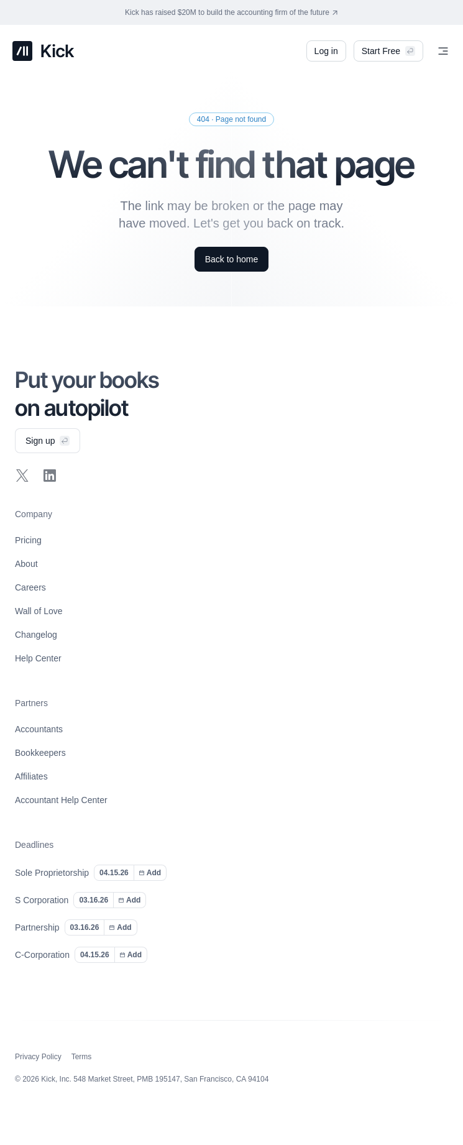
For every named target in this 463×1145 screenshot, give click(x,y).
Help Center (38, 658)
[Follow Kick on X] (22, 475)
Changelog (36, 635)
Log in (326, 48)
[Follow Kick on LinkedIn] (49, 475)
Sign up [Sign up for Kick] (47, 441)
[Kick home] (43, 51)
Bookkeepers (40, 753)
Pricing (28, 540)
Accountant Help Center (61, 800)
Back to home (232, 259)
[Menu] (443, 51)
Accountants (39, 729)
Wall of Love (39, 611)
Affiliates (31, 776)
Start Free (388, 51)
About (26, 564)
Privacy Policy (38, 1056)
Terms (81, 1056)
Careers (30, 587)
